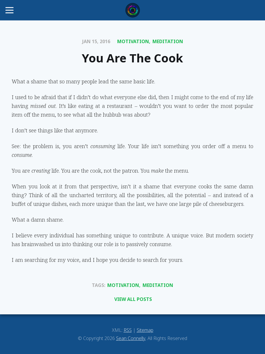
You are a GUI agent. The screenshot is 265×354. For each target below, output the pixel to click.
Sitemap (145, 330)
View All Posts (133, 299)
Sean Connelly (130, 338)
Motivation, (133, 41)
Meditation (167, 41)
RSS (128, 330)
